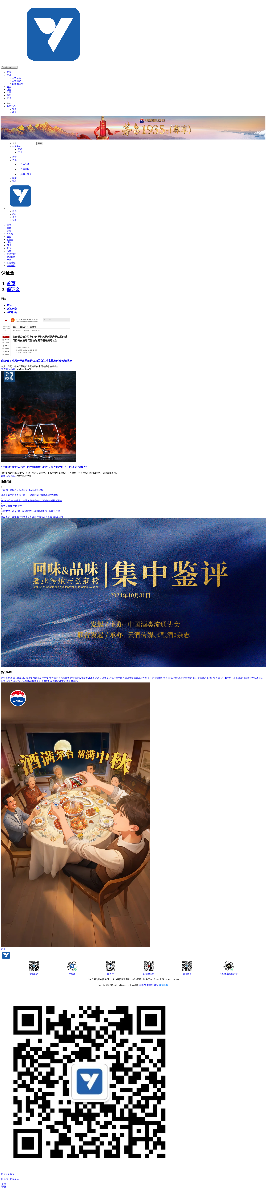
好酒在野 (11, 265)
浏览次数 (12, 308)
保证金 (13, 289)
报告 (9, 89)
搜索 (40, 143)
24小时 (11, 369)
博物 (9, 260)
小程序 (72, 974)
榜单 (9, 251)
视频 (14, 178)
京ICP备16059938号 (148, 985)
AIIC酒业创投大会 (229, 974)
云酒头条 (16, 78)
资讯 (9, 75)
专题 (14, 220)
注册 (14, 112)
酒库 (9, 86)
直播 (9, 98)
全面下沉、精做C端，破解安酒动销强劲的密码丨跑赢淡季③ (30, 511)
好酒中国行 (12, 254)
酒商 (9, 236)
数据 (9, 248)
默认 (9, 305)
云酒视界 (16, 81)
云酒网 (4, 369)
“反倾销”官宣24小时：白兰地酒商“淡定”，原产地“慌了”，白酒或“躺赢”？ (44, 467)
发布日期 (12, 312)
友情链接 (163, 985)
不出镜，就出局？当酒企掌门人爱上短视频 (22, 490)
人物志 (10, 239)
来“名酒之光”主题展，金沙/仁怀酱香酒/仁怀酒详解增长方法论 (31, 500)
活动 (9, 95)
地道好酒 (11, 257)
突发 (9, 231)
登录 (14, 109)
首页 (9, 72)
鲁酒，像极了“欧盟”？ (12, 506)
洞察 (9, 228)
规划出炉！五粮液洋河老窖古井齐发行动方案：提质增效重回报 (32, 517)
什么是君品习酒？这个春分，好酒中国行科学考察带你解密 (29, 495)
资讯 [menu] (14, 160)
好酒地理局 (17, 84)
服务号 (110, 974)
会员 (11, 106)
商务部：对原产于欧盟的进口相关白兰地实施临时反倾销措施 (36, 360)
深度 (9, 225)
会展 (9, 92)
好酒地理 (11, 262)
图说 (9, 245)
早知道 (10, 234)
